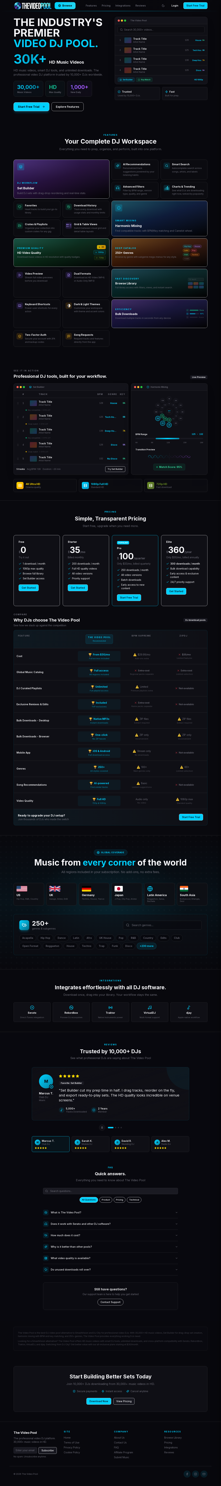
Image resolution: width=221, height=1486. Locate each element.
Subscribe (47, 1450)
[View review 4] (121, 1127)
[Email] (203, 1474)
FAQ (116, 1447)
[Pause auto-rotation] (102, 1128)
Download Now (98, 1401)
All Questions (89, 1199)
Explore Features (67, 106)
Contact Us (120, 1442)
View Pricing (124, 1401)
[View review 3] (118, 1127)
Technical (134, 1199)
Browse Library (173, 1437)
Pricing (106, 5)
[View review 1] (110, 1127)
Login (174, 5)
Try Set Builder (115, 469)
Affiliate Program (123, 1452)
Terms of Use (71, 1442)
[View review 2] (115, 1127)
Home (67, 1437)
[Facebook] (187, 1474)
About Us (119, 1437)
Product (106, 1199)
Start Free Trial (195, 5)
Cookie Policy (72, 1452)
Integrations (123, 5)
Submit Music (121, 1457)
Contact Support (110, 1302)
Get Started (29, 587)
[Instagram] (195, 1474)
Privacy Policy (72, 1447)
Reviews (140, 5)
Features (89, 5)
